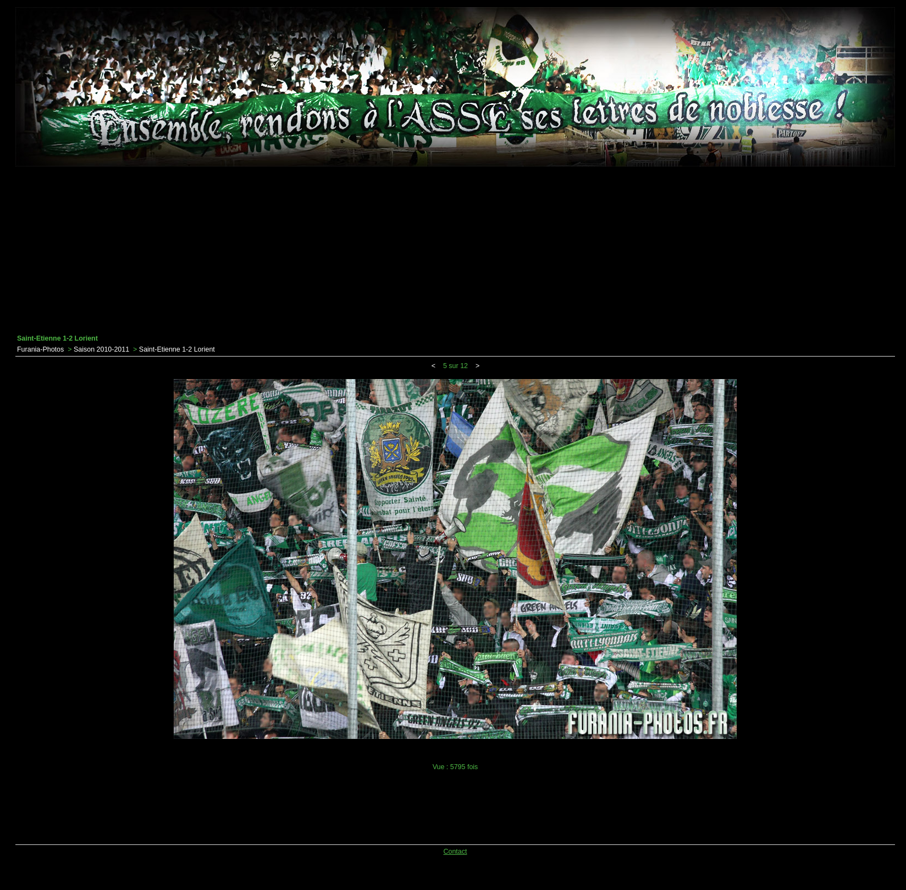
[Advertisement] (455, 250)
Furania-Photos (40, 349)
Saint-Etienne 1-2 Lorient (177, 349)
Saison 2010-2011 (101, 349)
